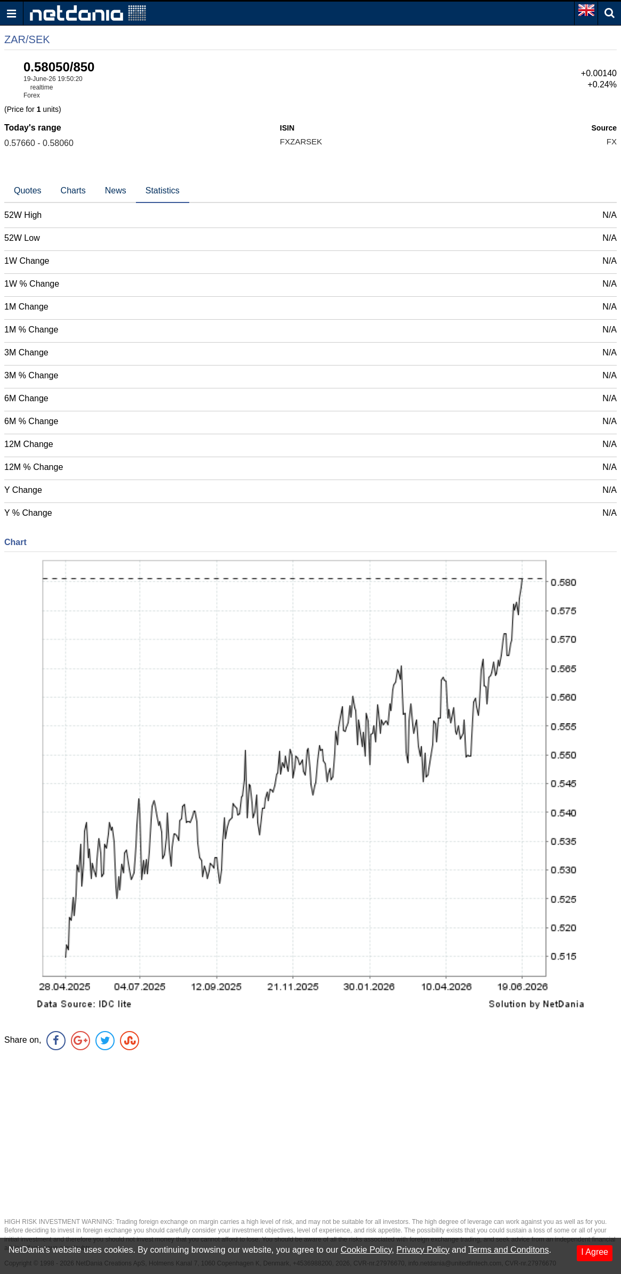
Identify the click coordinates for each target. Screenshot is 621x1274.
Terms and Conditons (508, 1249)
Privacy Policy (423, 1249)
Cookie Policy (366, 1249)
